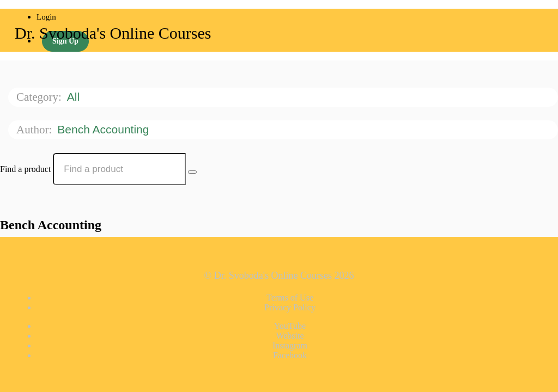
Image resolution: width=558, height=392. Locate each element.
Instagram (289, 345)
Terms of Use (289, 297)
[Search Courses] (192, 172)
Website (290, 335)
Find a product (25, 169)
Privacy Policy (290, 307)
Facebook (290, 355)
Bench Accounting (104, 129)
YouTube (290, 325)
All (75, 96)
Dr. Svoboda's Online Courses (113, 33)
